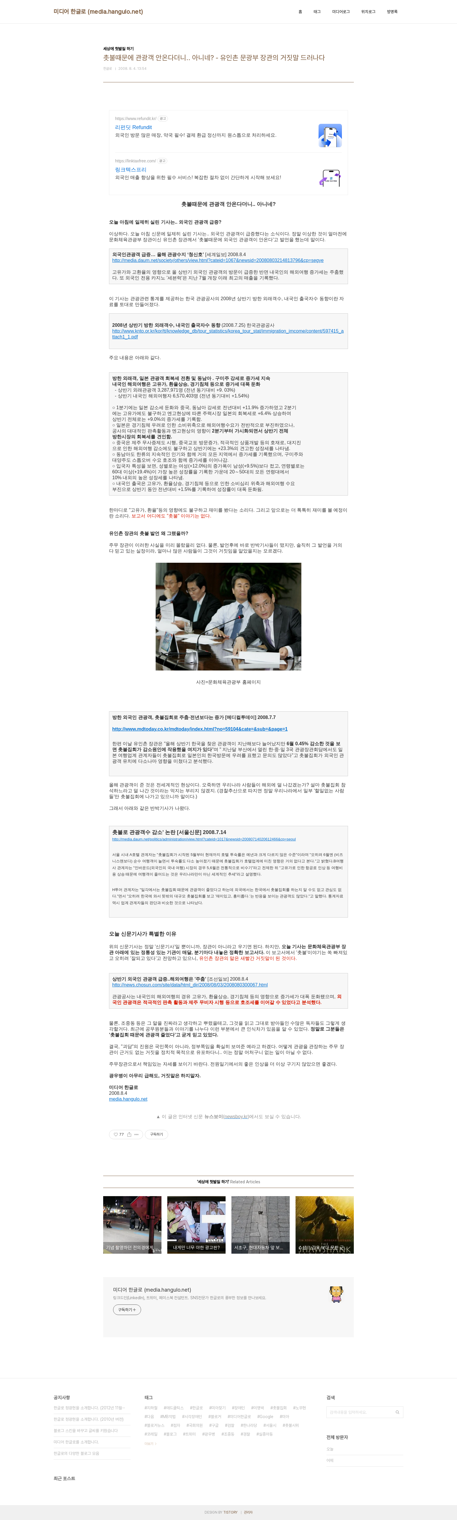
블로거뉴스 (155, 1425)
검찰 (230, 1425)
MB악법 (169, 1416)
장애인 (239, 1408)
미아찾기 (219, 1408)
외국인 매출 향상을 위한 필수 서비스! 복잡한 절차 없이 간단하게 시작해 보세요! (198, 177)
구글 (215, 1425)
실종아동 (266, 1434)
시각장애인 (193, 1416)
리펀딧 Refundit (133, 127)
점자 (176, 1425)
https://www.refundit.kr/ (136, 118)
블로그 (171, 1434)
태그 (317, 11)
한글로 (197, 1408)
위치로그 (368, 11)
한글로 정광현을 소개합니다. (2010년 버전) (89, 1419)
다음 (150, 1416)
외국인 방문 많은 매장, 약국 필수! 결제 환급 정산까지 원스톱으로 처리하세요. (196, 135)
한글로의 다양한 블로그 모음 (76, 1453)
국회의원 (196, 1425)
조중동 (229, 1434)
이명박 (259, 1408)
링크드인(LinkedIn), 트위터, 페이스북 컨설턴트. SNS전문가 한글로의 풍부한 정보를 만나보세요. (189, 1297)
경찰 (246, 1434)
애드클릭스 (175, 1408)
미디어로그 (341, 11)
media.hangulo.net (128, 1099)
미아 (285, 1416)
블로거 (216, 1416)
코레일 (152, 1434)
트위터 (190, 1434)
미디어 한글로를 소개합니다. (76, 1442)
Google (266, 1416)
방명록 (392, 11)
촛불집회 (280, 1408)
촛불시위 (292, 1425)
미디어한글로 (240, 1416)
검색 (397, 1412)
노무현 (301, 1408)
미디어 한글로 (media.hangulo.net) (98, 11)
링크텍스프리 (131, 170)
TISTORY (230, 1512)
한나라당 (250, 1425)
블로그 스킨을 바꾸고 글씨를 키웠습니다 (86, 1430)
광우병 (210, 1434)
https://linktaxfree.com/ (135, 161)
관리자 (248, 1512)
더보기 (149, 1444)
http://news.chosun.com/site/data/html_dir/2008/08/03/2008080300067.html (190, 984)
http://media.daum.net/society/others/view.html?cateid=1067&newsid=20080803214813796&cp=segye (218, 260)
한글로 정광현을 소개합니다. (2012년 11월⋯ (89, 1408)
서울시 (271, 1425)
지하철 (152, 1408)
